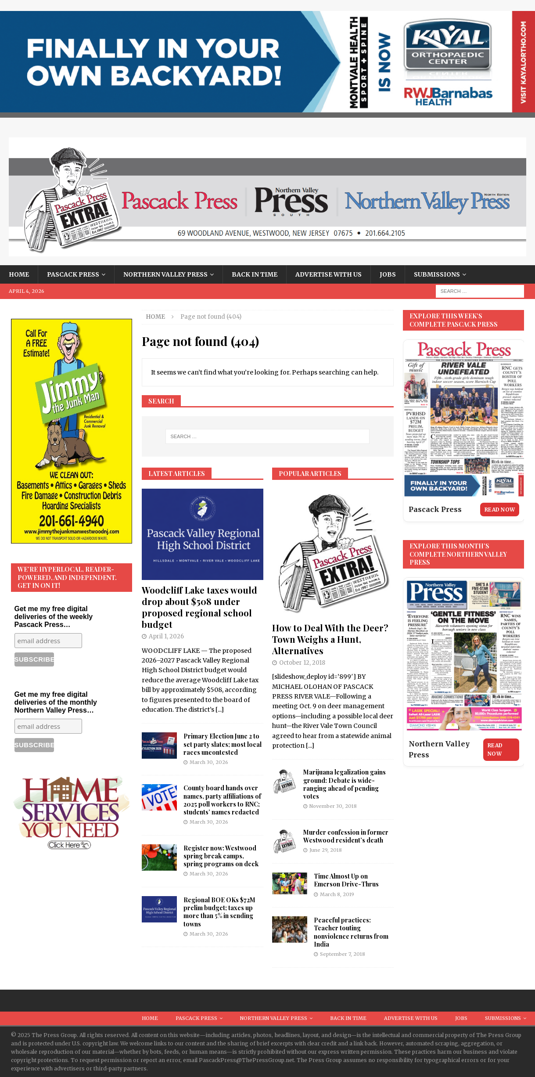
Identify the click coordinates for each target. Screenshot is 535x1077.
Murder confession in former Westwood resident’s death (345, 836)
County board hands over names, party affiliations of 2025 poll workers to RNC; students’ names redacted (222, 800)
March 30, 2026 (209, 762)
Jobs (388, 274)
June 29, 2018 (325, 850)
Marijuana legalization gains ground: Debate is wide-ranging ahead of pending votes (344, 784)
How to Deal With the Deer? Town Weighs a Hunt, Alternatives (330, 639)
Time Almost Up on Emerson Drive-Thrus (346, 880)
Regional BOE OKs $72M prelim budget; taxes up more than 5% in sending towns (219, 912)
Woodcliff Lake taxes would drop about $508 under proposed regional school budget (199, 607)
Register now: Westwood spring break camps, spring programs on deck (221, 856)
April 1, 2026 (166, 636)
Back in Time (254, 274)
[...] (219, 709)
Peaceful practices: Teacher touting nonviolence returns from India (351, 932)
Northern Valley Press (165, 274)
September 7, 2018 (342, 954)
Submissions (437, 274)
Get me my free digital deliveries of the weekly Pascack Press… (53, 616)
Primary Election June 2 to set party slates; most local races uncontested (222, 744)
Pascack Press (73, 274)
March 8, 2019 (337, 894)
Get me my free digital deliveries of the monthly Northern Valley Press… (55, 702)
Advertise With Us (328, 274)
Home (19, 274)
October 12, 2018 (302, 662)
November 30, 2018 (333, 806)
